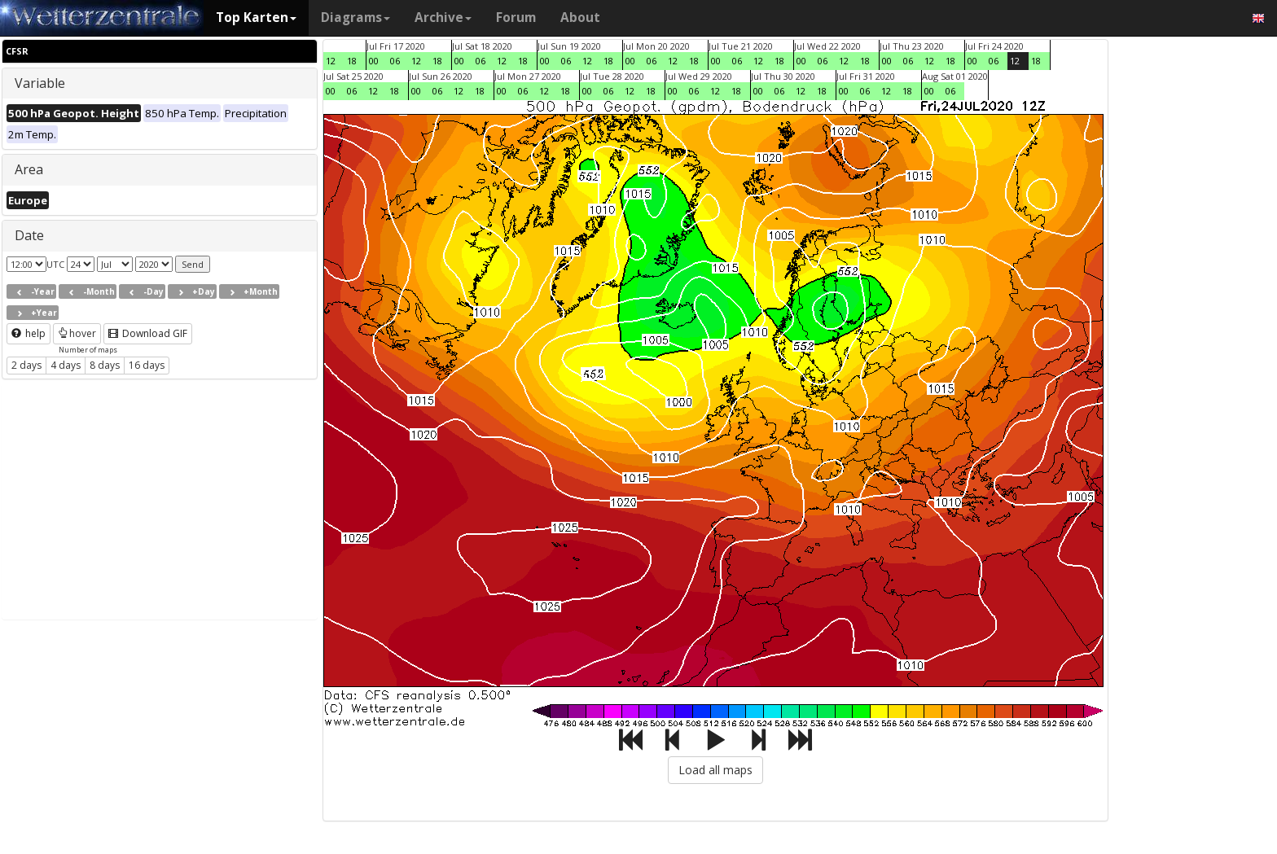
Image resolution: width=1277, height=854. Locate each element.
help (28, 333)
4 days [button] (65, 365)
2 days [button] (26, 365)
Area (29, 169)
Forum (516, 17)
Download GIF (147, 333)
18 (352, 61)
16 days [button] (147, 365)
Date (29, 235)
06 (395, 61)
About (580, 17)
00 (374, 61)
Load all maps (715, 769)
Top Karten (256, 17)
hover (77, 333)
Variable (40, 83)
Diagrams (355, 17)
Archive (443, 17)
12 (331, 61)
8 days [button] (105, 365)
